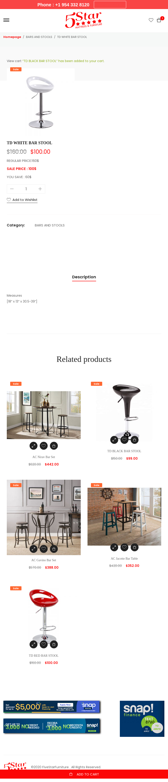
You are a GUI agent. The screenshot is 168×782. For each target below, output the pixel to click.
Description (84, 277)
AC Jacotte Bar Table (124, 558)
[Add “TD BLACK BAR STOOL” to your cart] (134, 440)
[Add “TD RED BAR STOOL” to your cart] (54, 644)
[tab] (84, 277)
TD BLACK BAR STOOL (124, 451)
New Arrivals (109, 4)
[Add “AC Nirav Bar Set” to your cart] (54, 446)
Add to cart (88, 774)
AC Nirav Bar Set (43, 457)
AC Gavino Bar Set (43, 560)
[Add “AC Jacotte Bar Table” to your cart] (134, 547)
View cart (14, 61)
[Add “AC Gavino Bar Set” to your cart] (54, 549)
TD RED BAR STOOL (44, 655)
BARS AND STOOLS (50, 225)
